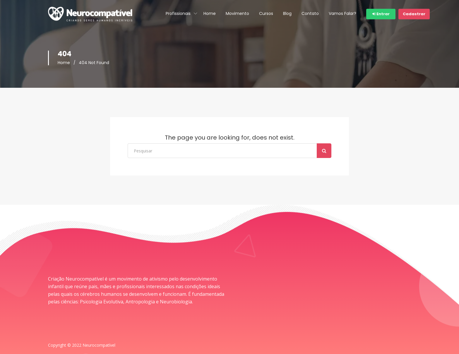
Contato (310, 13)
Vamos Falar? (342, 13)
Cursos (266, 13)
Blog (287, 13)
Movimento (237, 13)
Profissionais (178, 13)
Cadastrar (414, 14)
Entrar (381, 14)
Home (209, 13)
